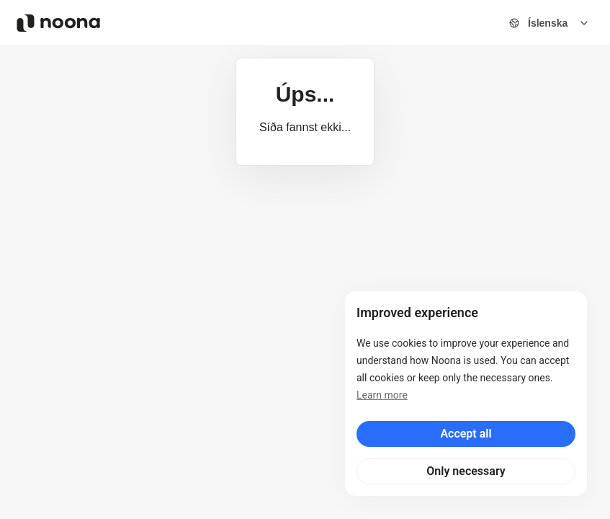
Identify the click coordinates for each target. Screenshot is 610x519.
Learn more (382, 395)
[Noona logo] (58, 23)
